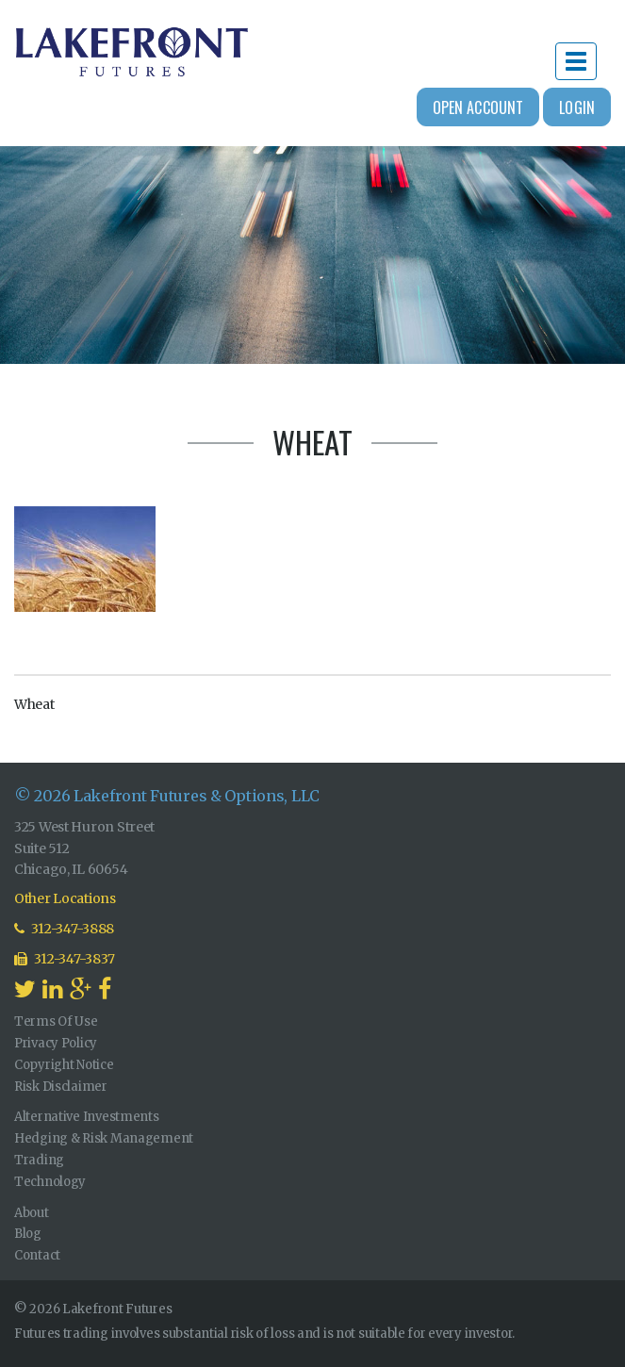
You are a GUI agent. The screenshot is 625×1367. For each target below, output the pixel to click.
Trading (39, 1160)
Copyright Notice (64, 1065)
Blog (27, 1234)
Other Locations (65, 898)
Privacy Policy (55, 1043)
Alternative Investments (86, 1117)
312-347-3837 (64, 958)
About (31, 1213)
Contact (37, 1255)
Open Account (478, 107)
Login (577, 107)
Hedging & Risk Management (103, 1138)
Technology (50, 1182)
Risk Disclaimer (60, 1087)
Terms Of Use (56, 1021)
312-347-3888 (64, 928)
